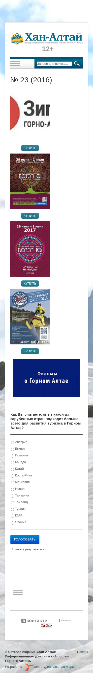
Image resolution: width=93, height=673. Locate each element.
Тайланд (19, 502)
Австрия (19, 442)
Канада (18, 462)
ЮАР (17, 516)
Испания (19, 455)
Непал (18, 489)
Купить (30, 148)
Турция (18, 509)
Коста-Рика (21, 475)
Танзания (20, 496)
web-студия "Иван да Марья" (51, 667)
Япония (18, 522)
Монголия (20, 482)
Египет (18, 449)
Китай (17, 469)
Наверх (82, 652)
